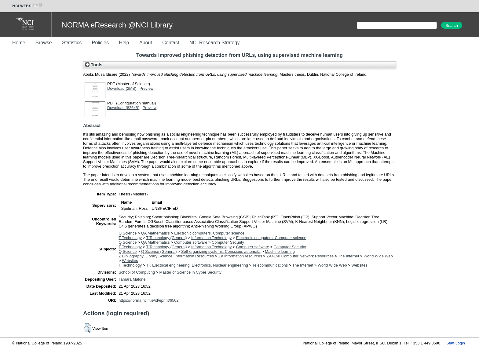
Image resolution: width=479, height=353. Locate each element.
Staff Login (455, 343)
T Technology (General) (166, 237)
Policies (100, 42)
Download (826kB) (123, 107)
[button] (87, 328)
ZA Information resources (240, 256)
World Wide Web (378, 256)
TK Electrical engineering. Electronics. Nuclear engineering (197, 265)
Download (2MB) (121, 88)
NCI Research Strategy (214, 42)
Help (124, 42)
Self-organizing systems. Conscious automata (221, 251)
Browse (43, 42)
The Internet (348, 256)
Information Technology (211, 237)
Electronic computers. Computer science (209, 233)
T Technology (130, 237)
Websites (130, 260)
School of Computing (137, 272)
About (145, 42)
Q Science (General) (159, 251)
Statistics (72, 42)
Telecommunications (270, 265)
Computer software (190, 242)
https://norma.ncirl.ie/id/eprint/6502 (148, 300)
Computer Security (228, 242)
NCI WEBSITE (27, 6)
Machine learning (279, 251)
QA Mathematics (155, 233)
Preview (147, 88)
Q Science (128, 233)
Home (18, 42)
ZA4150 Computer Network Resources (300, 256)
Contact (170, 42)
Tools (93, 64)
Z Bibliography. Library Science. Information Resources (166, 256)
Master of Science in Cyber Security (190, 272)
